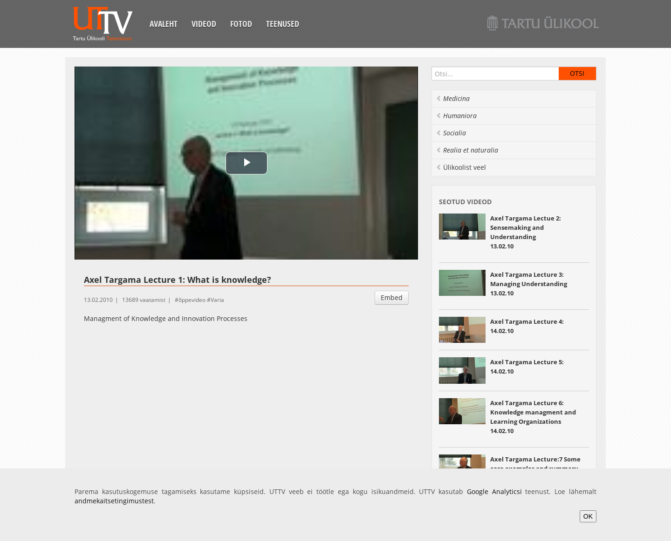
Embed (392, 297)
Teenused (282, 23)
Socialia (451, 132)
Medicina (453, 98)
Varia (217, 300)
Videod (204, 23)
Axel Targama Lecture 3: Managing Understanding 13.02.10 (528, 283)
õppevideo (191, 300)
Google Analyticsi (494, 491)
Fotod (241, 23)
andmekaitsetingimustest (114, 500)
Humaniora (456, 115)
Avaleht (164, 23)
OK (588, 516)
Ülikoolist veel (461, 167)
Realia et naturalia (467, 150)
